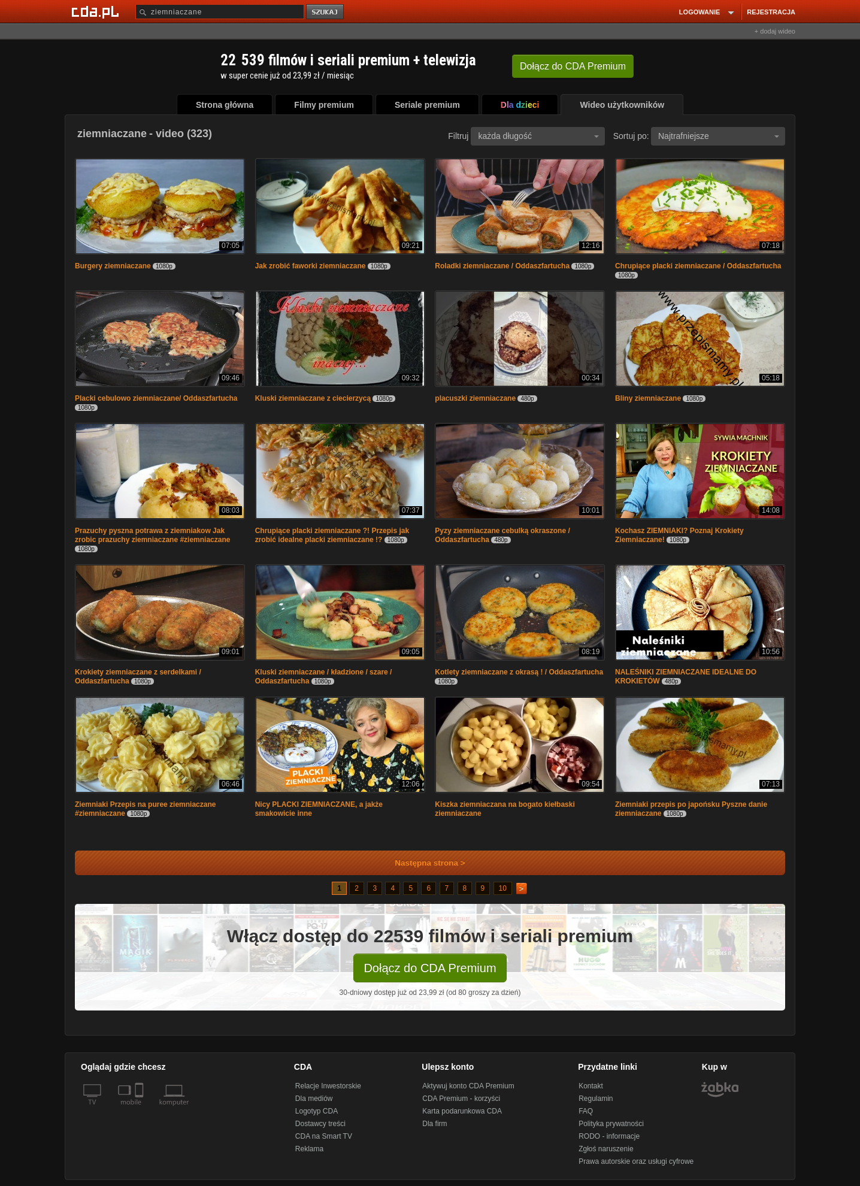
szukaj (326, 12)
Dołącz (573, 66)
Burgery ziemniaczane (113, 266)
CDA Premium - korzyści (461, 1098)
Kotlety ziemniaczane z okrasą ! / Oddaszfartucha (519, 672)
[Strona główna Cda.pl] (97, 11)
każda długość (538, 136)
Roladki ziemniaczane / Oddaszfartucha (502, 266)
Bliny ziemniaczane (648, 398)
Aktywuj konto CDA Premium (468, 1086)
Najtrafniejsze (718, 136)
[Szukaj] (219, 11)
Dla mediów (314, 1098)
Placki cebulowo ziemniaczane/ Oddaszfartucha (156, 398)
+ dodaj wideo (775, 31)
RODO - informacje (609, 1136)
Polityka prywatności (611, 1124)
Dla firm (434, 1124)
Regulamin (596, 1098)
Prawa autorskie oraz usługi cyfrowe (636, 1161)
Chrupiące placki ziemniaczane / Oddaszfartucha (698, 266)
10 (503, 888)
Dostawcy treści (320, 1124)
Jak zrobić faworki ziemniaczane (310, 266)
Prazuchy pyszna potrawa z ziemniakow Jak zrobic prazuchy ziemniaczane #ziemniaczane (152, 535)
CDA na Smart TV (323, 1136)
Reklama (309, 1149)
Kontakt (591, 1086)
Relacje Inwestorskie (328, 1086)
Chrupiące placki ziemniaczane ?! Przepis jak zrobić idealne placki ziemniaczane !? (332, 535)
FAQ (586, 1111)
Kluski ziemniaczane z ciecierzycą (313, 398)
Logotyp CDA (316, 1111)
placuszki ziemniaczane (475, 398)
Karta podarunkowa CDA (462, 1111)
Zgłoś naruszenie (606, 1149)
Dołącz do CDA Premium (430, 968)
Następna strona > (422, 862)
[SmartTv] (140, 1109)
